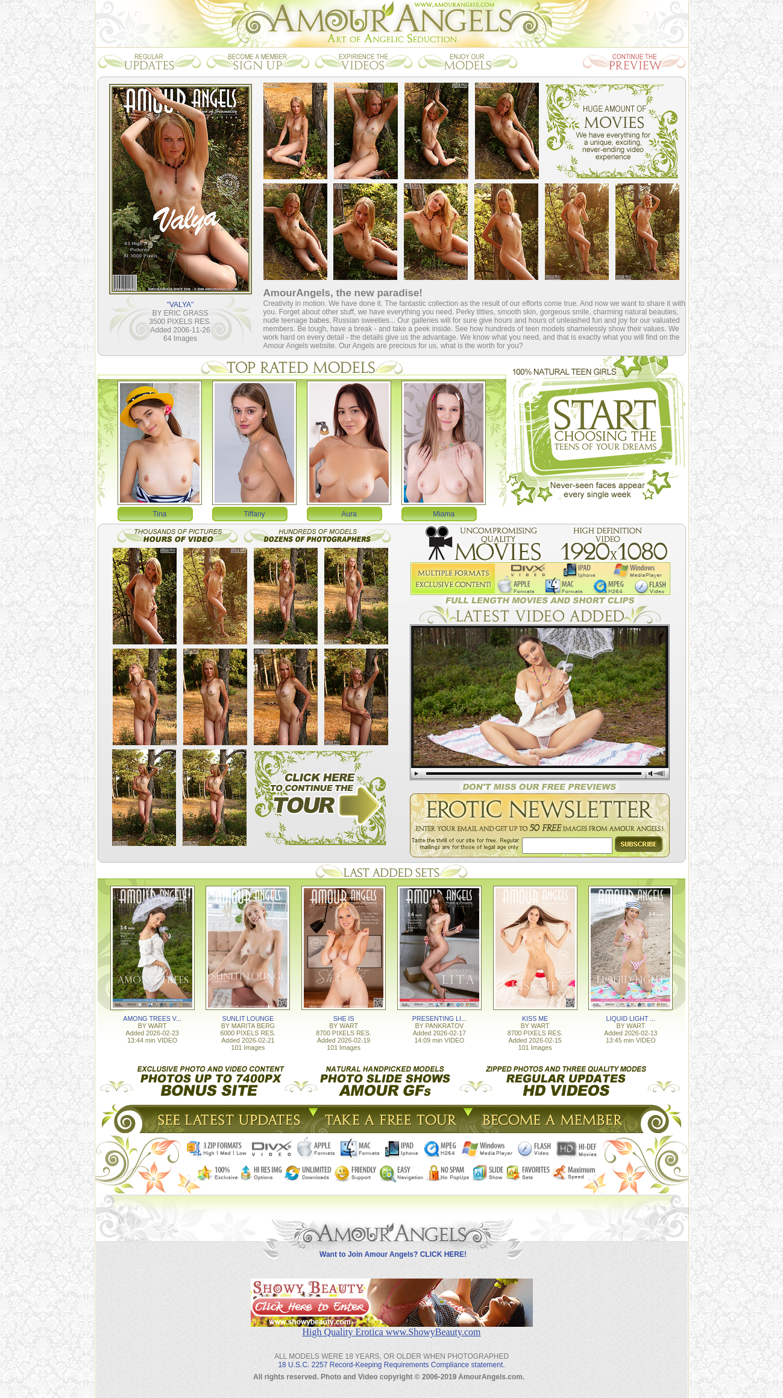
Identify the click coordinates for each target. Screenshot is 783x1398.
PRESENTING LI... (439, 1018)
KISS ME (535, 1018)
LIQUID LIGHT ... (631, 1018)
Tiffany (254, 514)
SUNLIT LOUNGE (248, 1018)
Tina (159, 514)
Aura (348, 514)
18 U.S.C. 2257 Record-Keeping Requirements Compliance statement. (391, 1365)
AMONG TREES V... (152, 1018)
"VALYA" (180, 304)
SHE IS (343, 1018)
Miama (443, 514)
